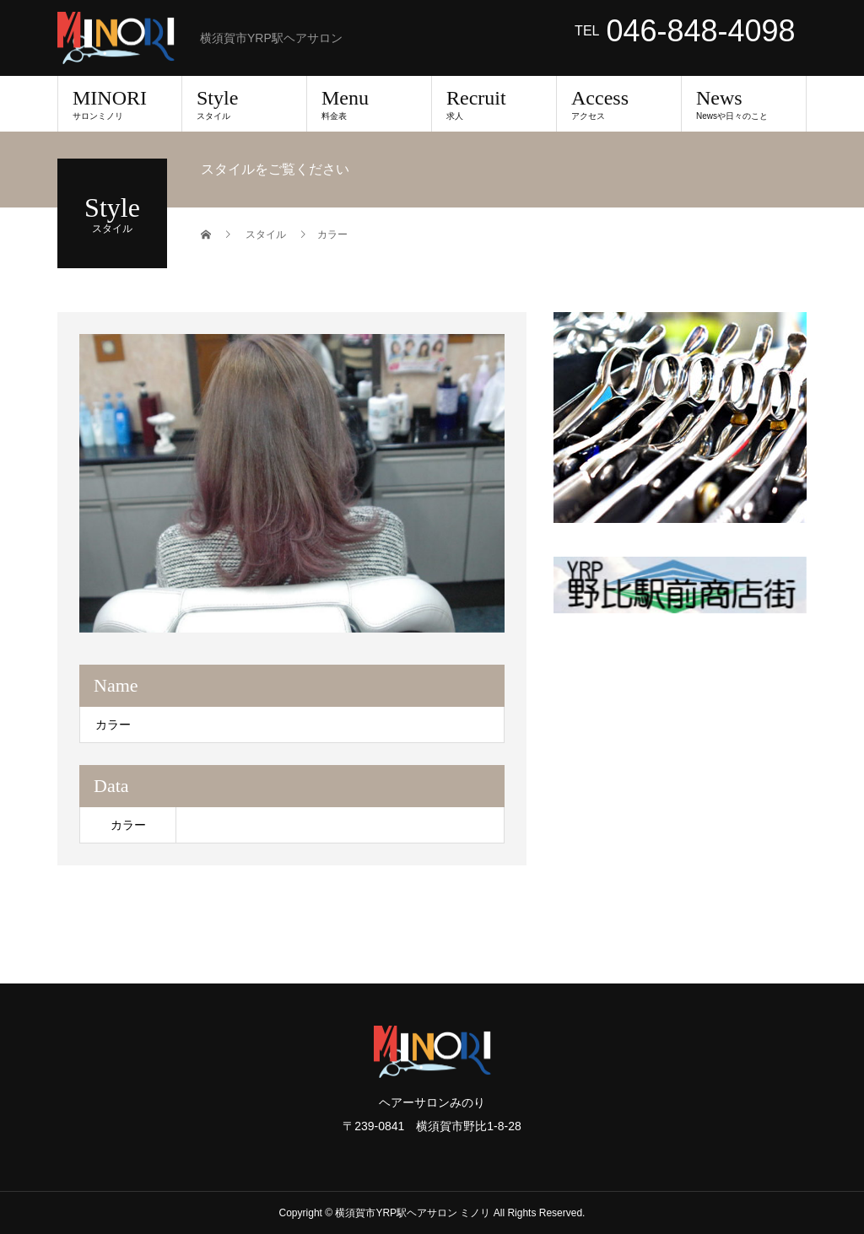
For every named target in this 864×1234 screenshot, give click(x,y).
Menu (369, 104)
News (743, 104)
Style (244, 104)
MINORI (120, 104)
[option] (292, 483)
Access (619, 104)
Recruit (494, 104)
